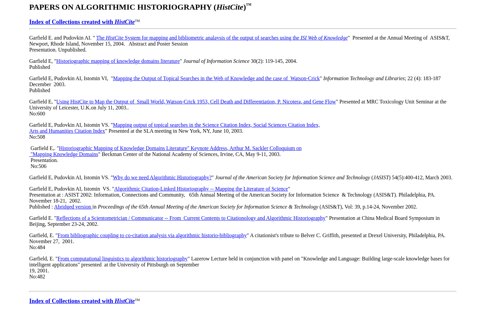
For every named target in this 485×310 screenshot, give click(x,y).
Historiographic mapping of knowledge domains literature (118, 61)
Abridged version (73, 207)
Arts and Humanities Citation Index (67, 131)
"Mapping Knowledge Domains (63, 154)
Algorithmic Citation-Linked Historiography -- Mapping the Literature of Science (201, 189)
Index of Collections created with (82, 22)
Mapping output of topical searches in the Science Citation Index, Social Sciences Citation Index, (216, 125)
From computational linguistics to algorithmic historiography (123, 258)
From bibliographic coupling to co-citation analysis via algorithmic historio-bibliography (152, 235)
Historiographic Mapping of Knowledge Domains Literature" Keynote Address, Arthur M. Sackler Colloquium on (180, 148)
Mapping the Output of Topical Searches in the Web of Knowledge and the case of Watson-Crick (216, 78)
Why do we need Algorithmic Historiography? (162, 177)
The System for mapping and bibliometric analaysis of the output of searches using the (222, 38)
